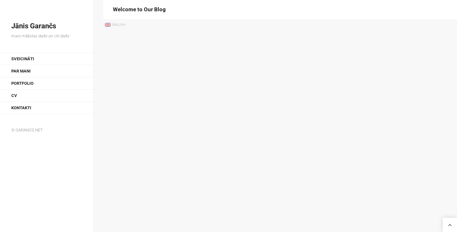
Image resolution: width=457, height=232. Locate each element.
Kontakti (21, 107)
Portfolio (22, 83)
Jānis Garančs (33, 26)
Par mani (21, 71)
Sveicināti (22, 58)
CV (14, 95)
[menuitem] (115, 25)
